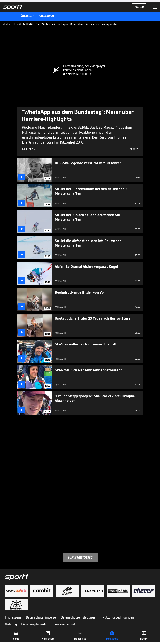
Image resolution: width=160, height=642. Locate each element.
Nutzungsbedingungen (118, 617)
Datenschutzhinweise (41, 617)
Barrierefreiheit (64, 624)
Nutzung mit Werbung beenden (26, 624)
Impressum (13, 617)
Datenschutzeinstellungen (79, 617)
